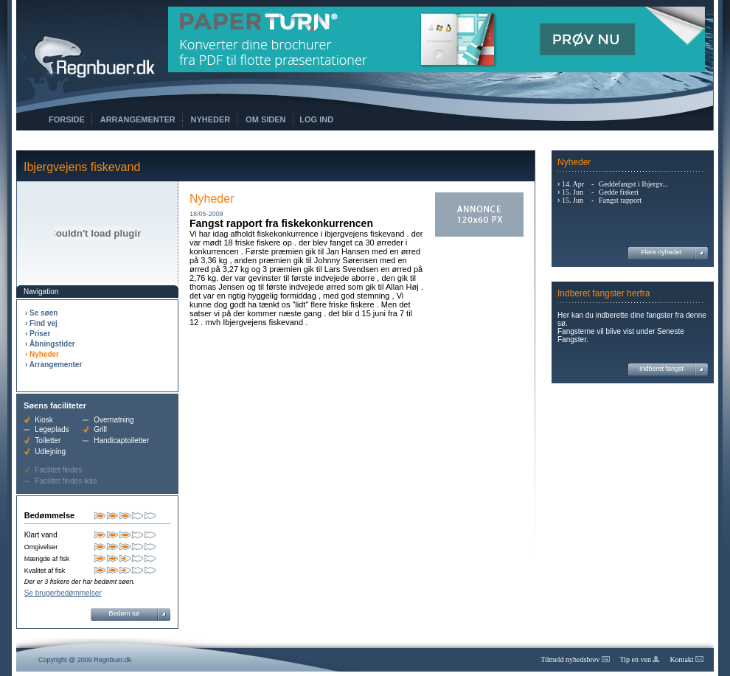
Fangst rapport (620, 200)
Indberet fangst (661, 368)
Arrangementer (137, 119)
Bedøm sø (124, 613)
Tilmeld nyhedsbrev (574, 659)
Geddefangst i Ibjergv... (633, 184)
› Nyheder (42, 354)
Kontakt (686, 659)
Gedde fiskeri (619, 192)
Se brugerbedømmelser (63, 593)
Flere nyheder (661, 252)
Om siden (265, 119)
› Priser (37, 334)
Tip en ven (640, 659)
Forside (67, 119)
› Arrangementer (53, 364)
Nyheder (211, 119)
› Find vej (41, 323)
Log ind (316, 119)
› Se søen (41, 313)
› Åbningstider (50, 344)
